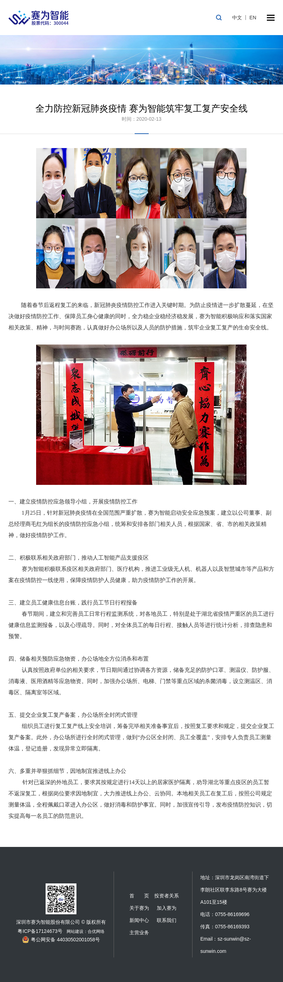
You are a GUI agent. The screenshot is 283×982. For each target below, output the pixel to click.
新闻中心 (139, 920)
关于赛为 (139, 908)
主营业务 (139, 932)
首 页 (139, 896)
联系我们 (166, 920)
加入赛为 (166, 908)
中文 (237, 17)
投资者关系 (166, 896)
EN (252, 17)
